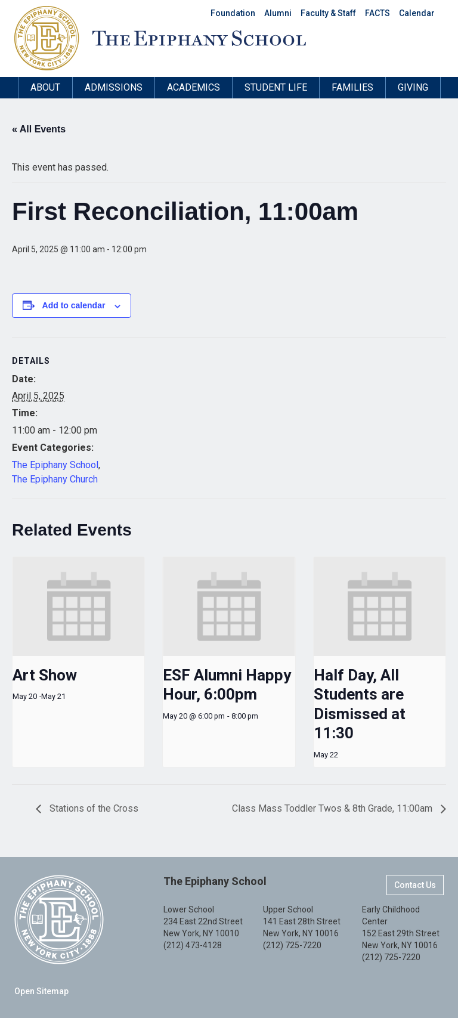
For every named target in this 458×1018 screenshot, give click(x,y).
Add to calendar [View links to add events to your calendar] (74, 305)
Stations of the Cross (92, 808)
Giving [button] (413, 87)
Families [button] (352, 87)
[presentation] (78, 606)
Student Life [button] (276, 87)
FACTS (377, 13)
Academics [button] (193, 87)
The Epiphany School (55, 465)
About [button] (45, 87)
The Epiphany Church (55, 479)
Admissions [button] (114, 87)
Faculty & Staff (328, 13)
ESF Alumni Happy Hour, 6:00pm (227, 685)
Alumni (278, 13)
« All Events (39, 129)
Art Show (45, 675)
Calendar (417, 13)
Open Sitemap (41, 991)
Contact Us (415, 885)
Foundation (233, 13)
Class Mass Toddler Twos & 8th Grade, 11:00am (333, 808)
